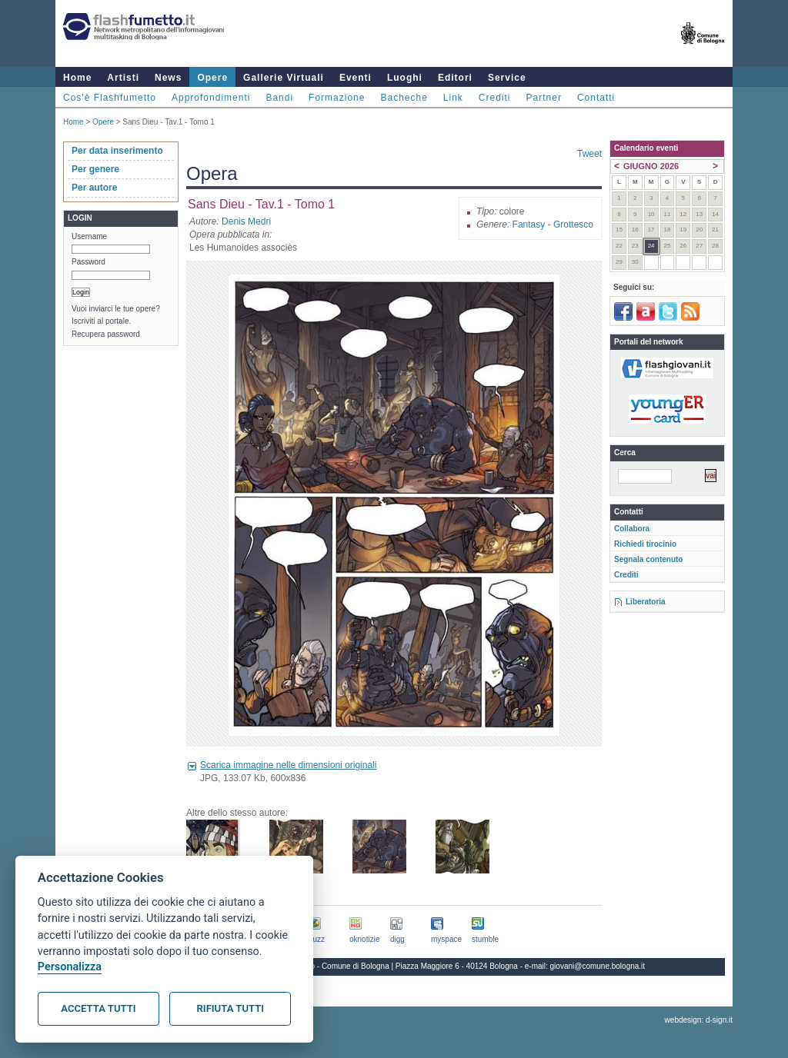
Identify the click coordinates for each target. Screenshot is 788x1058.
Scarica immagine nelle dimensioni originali (288, 765)
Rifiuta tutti (230, 1008)
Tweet (589, 153)
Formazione (337, 97)
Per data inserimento (117, 150)
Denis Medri (246, 221)
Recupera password (106, 334)
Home (77, 77)
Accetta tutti (98, 1008)
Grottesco (573, 224)
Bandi (279, 97)
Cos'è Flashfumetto (109, 97)
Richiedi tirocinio (645, 544)
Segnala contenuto (648, 559)
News (168, 77)
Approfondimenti (211, 97)
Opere (212, 77)
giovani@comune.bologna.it (598, 966)
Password (88, 262)
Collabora (631, 528)
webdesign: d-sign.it (699, 1020)
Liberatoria (646, 601)
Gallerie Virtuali (283, 77)
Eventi (355, 77)
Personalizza (70, 966)
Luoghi (404, 77)
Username (89, 236)
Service (507, 77)
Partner (544, 97)
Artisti (123, 77)
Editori (455, 77)
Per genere (95, 169)
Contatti (596, 97)
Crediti (495, 97)
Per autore (94, 187)
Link (453, 97)
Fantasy (529, 224)
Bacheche (403, 97)
